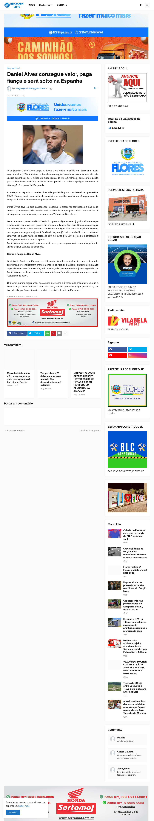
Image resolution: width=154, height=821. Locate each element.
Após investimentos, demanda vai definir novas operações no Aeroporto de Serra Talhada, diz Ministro (134, 707)
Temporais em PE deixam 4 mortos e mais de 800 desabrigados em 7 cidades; (50, 379)
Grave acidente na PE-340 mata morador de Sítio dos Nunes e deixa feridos (135, 553)
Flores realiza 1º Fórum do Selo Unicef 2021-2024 (135, 570)
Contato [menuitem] (62, 5)
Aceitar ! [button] (13, 812)
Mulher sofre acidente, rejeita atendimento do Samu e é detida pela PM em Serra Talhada (135, 646)
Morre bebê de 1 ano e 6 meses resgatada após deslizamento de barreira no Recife (19, 377)
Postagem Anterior (15, 430)
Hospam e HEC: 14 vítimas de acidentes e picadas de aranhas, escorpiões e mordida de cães (135, 625)
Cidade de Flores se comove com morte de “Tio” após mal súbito (134, 535)
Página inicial (13, 68)
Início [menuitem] (31, 5)
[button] (141, 5)
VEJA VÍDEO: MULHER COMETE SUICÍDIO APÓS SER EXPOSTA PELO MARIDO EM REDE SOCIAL (135, 667)
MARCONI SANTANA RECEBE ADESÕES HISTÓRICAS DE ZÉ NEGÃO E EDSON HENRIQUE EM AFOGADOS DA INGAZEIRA (84, 382)
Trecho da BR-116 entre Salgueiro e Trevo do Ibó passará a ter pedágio (134, 687)
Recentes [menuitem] (44, 5)
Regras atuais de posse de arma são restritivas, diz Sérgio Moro (134, 587)
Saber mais (23, 806)
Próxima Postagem (89, 430)
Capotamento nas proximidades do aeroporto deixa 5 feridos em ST (133, 605)
